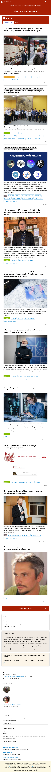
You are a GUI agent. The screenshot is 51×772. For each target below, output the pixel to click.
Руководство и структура (9, 720)
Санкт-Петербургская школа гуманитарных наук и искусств (25, 5)
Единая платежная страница (10, 741)
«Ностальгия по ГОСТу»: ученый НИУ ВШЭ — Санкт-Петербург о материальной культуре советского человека (23, 212)
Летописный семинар (9, 626)
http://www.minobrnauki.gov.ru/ (11, 747)
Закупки (5, 733)
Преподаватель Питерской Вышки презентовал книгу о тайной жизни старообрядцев (24, 492)
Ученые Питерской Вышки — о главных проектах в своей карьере (22, 389)
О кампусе (7, 715)
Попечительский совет (9, 728)
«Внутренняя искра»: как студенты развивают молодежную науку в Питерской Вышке (20, 148)
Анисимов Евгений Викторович (24, 694)
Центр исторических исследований (13, 621)
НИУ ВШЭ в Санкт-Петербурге (11, 1)
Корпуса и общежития (9, 731)
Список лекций (8, 663)
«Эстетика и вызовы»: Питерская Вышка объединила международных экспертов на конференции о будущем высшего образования (24, 90)
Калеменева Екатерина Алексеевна (12, 704)
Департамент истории (25, 11)
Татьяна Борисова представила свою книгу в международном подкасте (20, 446)
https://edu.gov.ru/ (8, 752)
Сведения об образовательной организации (14, 718)
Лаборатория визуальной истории (13, 624)
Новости (7, 18)
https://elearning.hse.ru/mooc (10, 757)
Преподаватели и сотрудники (11, 726)
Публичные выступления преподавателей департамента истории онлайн (24, 656)
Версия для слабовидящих (9, 738)
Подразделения (7, 723)
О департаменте (9, 633)
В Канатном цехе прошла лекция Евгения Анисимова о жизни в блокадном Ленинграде (23, 331)
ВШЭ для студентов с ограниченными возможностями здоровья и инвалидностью (24, 736)
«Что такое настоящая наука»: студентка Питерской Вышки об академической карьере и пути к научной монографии (23, 30)
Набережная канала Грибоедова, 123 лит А (14, 676)
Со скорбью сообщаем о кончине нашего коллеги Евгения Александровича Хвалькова (22, 548)
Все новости (25, 608)
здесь (10, 766)
